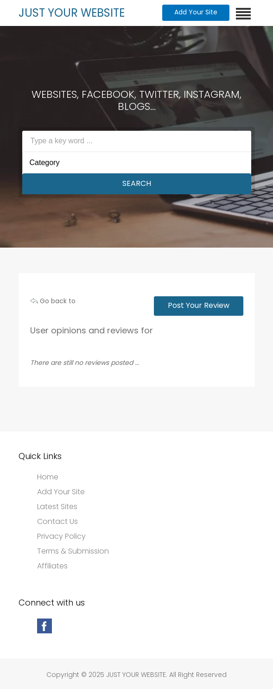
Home (47, 477)
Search (136, 183)
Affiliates (52, 566)
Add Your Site (195, 12)
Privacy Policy (61, 536)
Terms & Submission (73, 551)
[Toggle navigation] (243, 14)
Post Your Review (198, 305)
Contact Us (57, 522)
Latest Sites (57, 507)
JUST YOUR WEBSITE (72, 12)
